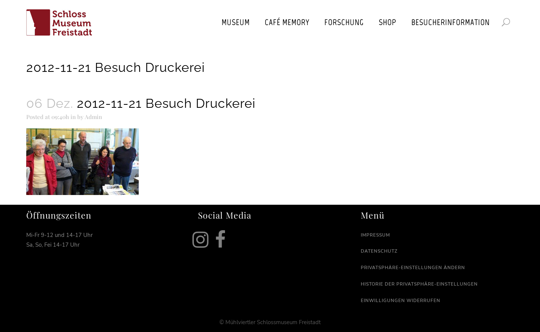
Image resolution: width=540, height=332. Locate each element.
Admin (93, 117)
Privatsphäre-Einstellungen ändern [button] (413, 268)
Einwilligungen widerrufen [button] (400, 301)
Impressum (375, 235)
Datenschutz (379, 251)
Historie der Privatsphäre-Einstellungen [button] (419, 284)
